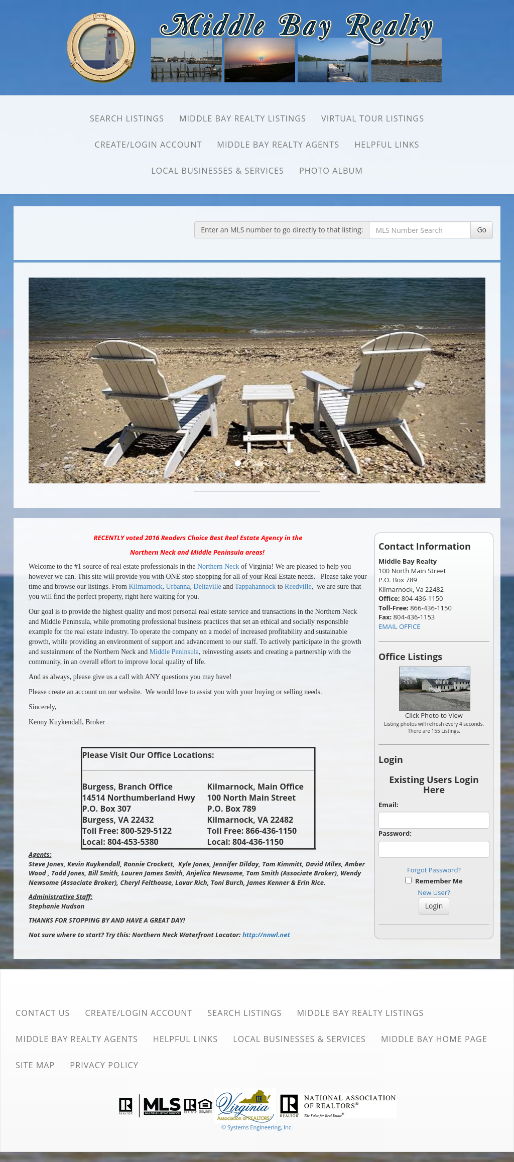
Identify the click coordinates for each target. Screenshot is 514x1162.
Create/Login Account (148, 144)
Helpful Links (386, 144)
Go (481, 229)
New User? (434, 892)
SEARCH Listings (127, 118)
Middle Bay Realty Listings (242, 118)
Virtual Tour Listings (372, 118)
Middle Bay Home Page (434, 1039)
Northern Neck (218, 566)
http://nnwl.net (266, 934)
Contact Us (43, 1012)
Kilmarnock (146, 586)
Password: (395, 833)
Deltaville (207, 586)
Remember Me (433, 880)
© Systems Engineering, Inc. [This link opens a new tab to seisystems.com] (257, 1127)
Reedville (298, 586)
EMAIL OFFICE (399, 626)
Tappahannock (255, 586)
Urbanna (178, 586)
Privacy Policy (104, 1065)
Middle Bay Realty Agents (278, 144)
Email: (388, 804)
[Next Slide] (451, 380)
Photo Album (331, 170)
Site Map (35, 1065)
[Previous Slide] (63, 380)
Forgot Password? (434, 869)
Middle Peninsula (174, 652)
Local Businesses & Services (217, 170)
